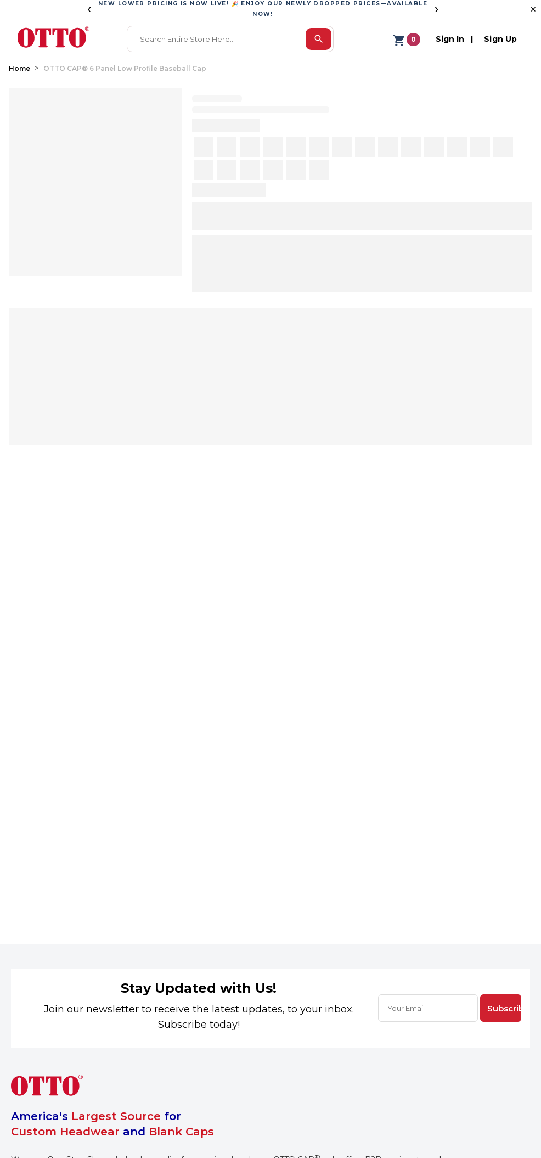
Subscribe (504, 1008)
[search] (318, 39)
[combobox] (217, 39)
